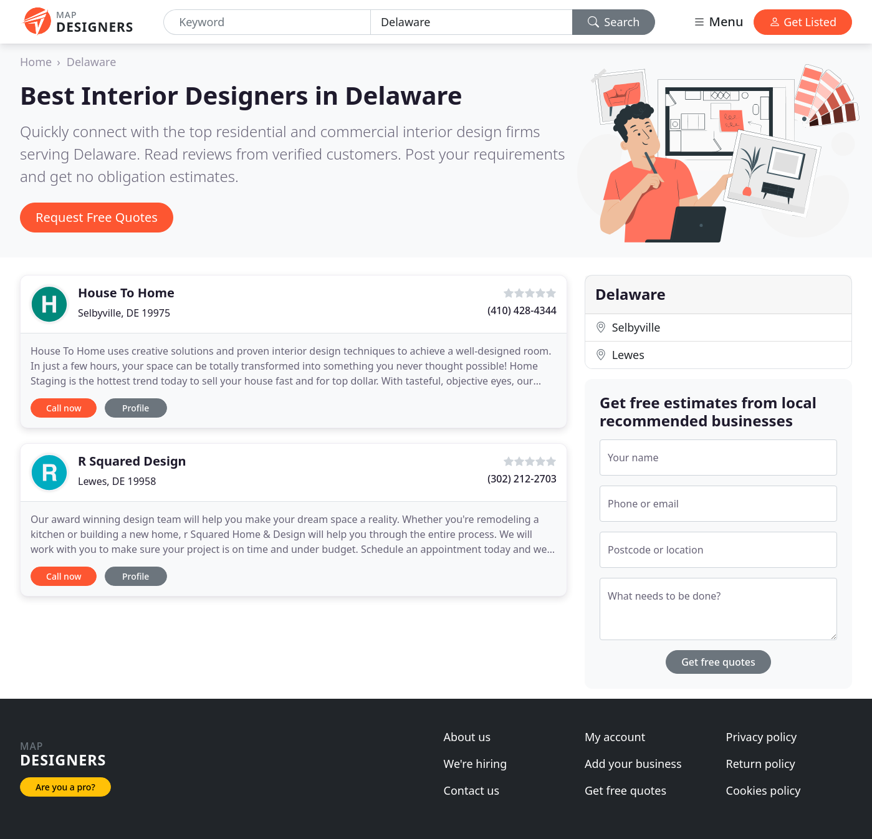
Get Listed (802, 21)
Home (36, 61)
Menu (718, 21)
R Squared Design (132, 461)
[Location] (471, 22)
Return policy (760, 763)
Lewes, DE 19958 (117, 481)
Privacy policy (761, 736)
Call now (63, 408)
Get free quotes (718, 662)
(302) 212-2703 (522, 479)
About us (467, 736)
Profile (135, 408)
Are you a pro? (65, 787)
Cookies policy (763, 790)
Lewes (619, 354)
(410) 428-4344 (522, 310)
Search (614, 21)
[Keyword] (267, 22)
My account (615, 736)
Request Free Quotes (97, 217)
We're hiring (475, 763)
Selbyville (627, 327)
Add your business (633, 763)
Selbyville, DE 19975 (124, 313)
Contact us (472, 790)
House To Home (126, 292)
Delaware (92, 61)
